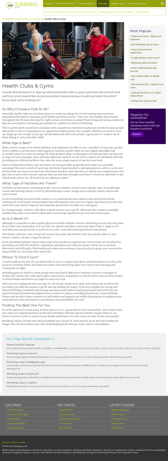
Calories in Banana (15, 428)
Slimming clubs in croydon (22, 382)
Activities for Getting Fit (55, 12)
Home (48, 3)
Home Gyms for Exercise (20, 344)
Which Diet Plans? (65, 3)
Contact (22, 442)
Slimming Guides (137, 3)
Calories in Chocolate (16, 423)
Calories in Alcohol (15, 410)
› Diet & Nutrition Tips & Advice (144, 44)
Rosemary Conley (66, 414)
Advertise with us (9, 442)
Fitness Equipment (107, 12)
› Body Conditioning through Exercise (143, 69)
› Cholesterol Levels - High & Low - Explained (146, 38)
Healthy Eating (87, 3)
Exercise (103, 3)
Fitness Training (125, 12)
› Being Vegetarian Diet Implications (141, 51)
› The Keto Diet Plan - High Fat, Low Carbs (147, 86)
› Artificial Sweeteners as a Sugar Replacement (145, 94)
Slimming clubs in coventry (22, 353)
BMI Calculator (65, 428)
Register (136, 134)
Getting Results (142, 12)
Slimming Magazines (120, 410)
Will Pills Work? (118, 428)
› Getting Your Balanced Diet (143, 101)
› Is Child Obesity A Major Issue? (145, 58)
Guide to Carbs (117, 423)
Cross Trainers (66, 423)
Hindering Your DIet (120, 419)
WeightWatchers (66, 410)
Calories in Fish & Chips (17, 414)
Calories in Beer (14, 419)
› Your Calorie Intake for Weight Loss (144, 78)
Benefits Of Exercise (77, 12)
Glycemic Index (118, 414)
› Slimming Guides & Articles (143, 63)
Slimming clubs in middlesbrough (26, 362)
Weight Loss (117, 3)
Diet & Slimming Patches (70, 419)
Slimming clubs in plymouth (23, 373)
